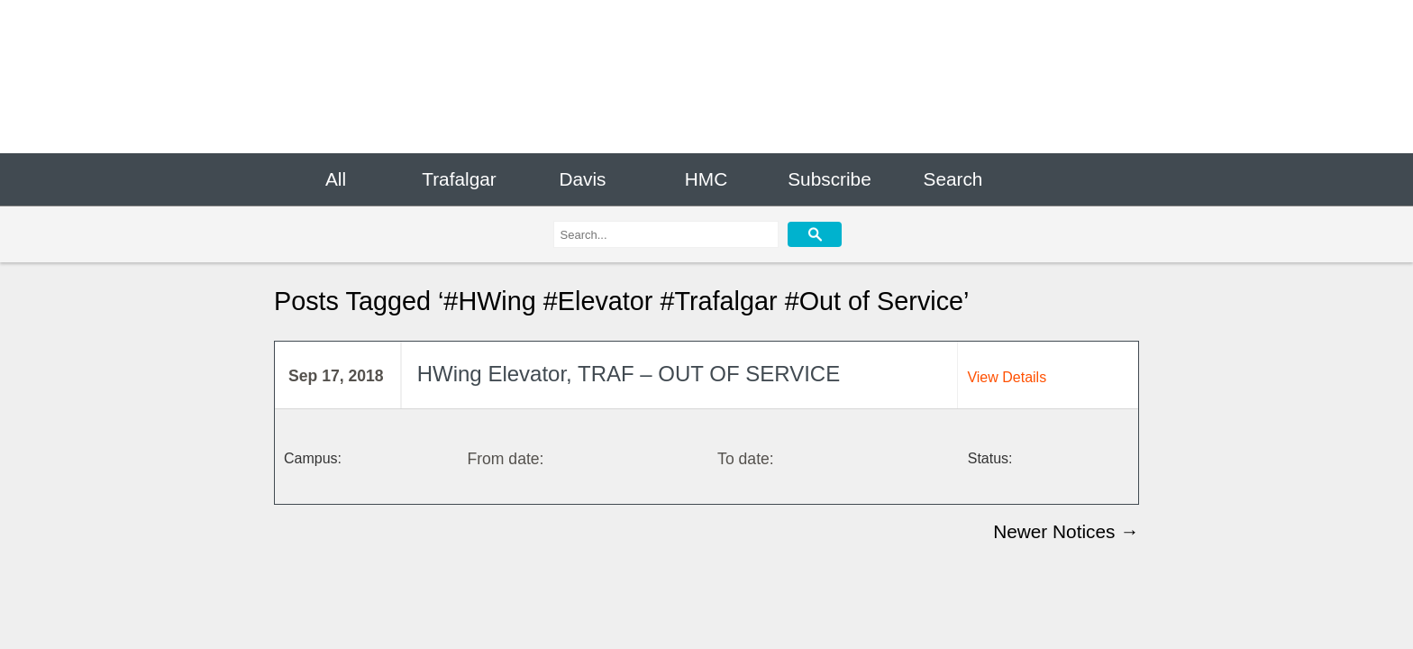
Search (953, 179)
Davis (582, 179)
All (335, 179)
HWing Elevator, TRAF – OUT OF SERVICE (628, 374)
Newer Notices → (1066, 531)
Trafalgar (459, 179)
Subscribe (829, 179)
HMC (706, 179)
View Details (1006, 377)
